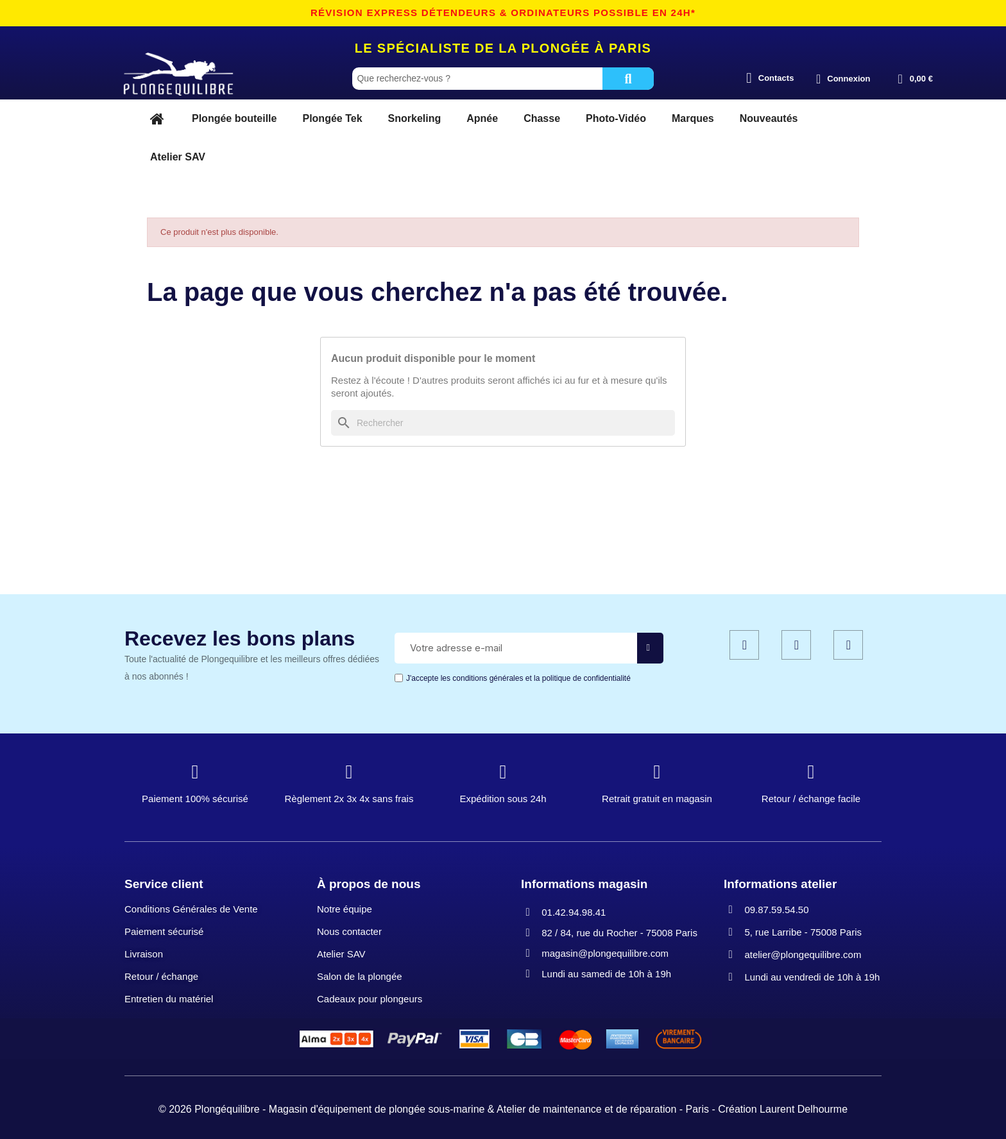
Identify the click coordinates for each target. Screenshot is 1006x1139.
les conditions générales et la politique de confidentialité (536, 678)
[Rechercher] (503, 423)
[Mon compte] (843, 79)
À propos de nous (369, 884)
